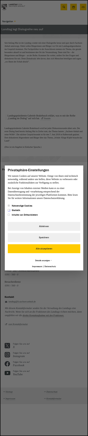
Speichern (44, 237)
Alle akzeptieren (44, 248)
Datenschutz (50, 266)
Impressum (37, 266)
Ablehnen (44, 226)
